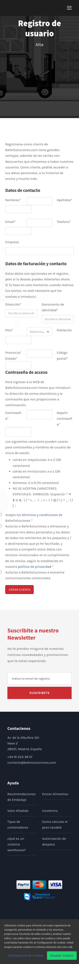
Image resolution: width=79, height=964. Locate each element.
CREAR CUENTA (19, 589)
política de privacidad (34, 567)
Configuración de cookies (26, 957)
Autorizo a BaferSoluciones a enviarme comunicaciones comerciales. (34, 575)
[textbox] (39, 331)
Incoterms (50, 811)
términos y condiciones (40, 515)
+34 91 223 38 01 (19, 757)
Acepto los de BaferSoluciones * (33, 518)
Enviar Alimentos (55, 794)
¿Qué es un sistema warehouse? (16, 844)
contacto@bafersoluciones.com (31, 763)
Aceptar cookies (61, 957)
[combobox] (40, 331)
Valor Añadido (17, 811)
